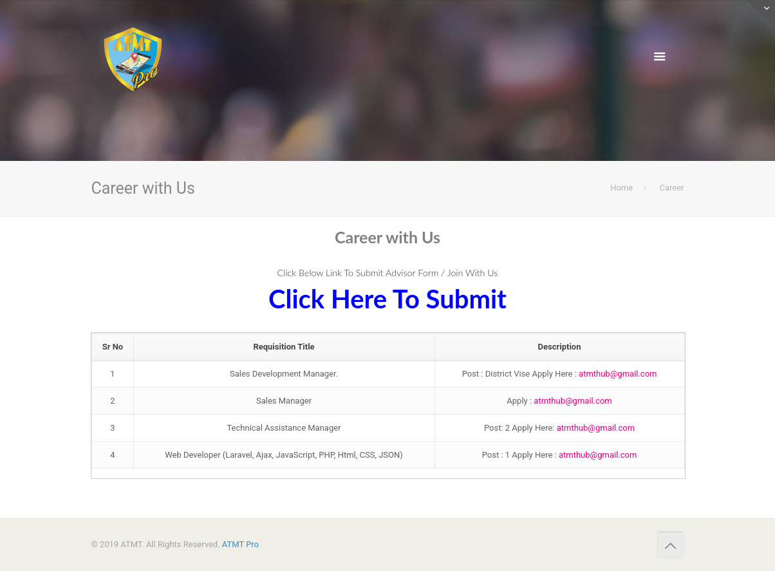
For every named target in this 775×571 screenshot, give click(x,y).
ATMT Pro (240, 544)
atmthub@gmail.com (618, 374)
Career (672, 187)
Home (621, 187)
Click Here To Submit (387, 298)
